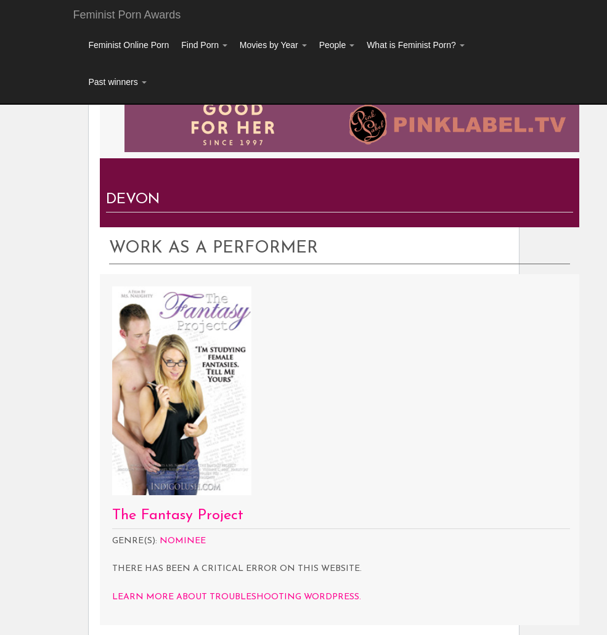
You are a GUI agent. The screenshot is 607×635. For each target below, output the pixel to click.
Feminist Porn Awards (127, 15)
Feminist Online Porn (129, 45)
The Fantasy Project (177, 515)
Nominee (183, 541)
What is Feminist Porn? (416, 45)
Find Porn (204, 45)
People (336, 45)
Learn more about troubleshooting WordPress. (236, 597)
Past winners (118, 82)
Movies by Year (273, 45)
